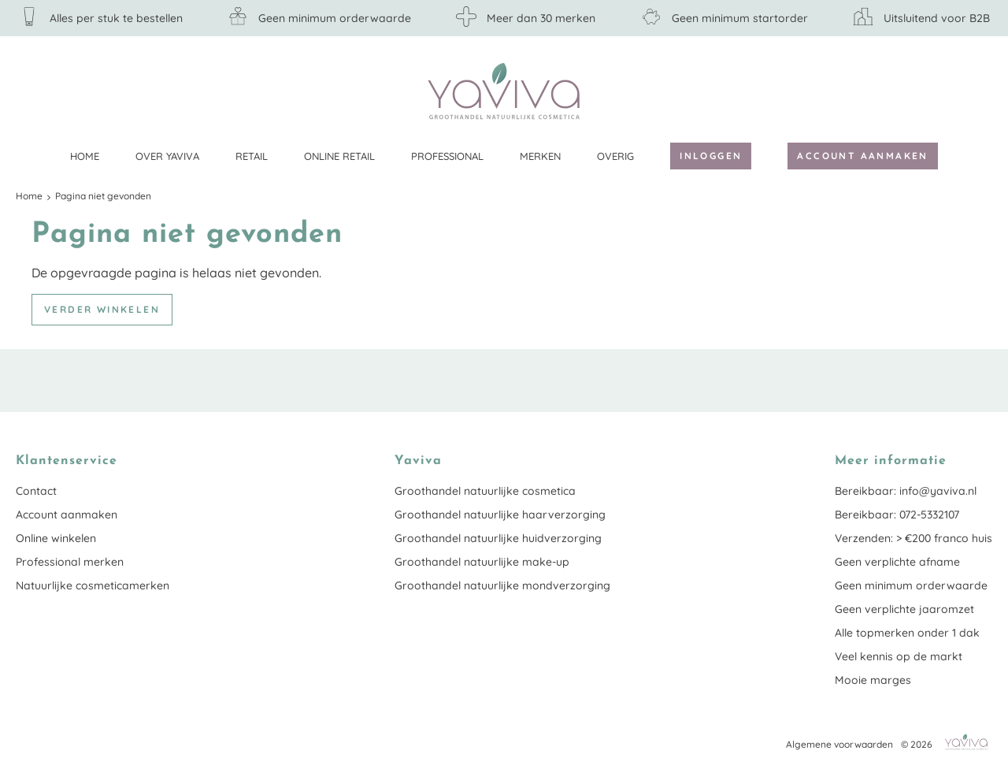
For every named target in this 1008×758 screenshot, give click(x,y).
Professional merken (70, 562)
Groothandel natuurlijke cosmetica (485, 491)
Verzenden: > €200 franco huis (913, 538)
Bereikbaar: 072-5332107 (897, 514)
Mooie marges (873, 680)
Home (84, 156)
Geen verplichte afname (897, 562)
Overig (615, 156)
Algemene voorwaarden (839, 744)
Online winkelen (56, 538)
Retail (251, 156)
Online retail (339, 156)
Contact (36, 491)
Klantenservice (980, 90)
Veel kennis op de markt (898, 656)
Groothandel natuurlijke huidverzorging (498, 538)
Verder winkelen (102, 309)
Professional (447, 156)
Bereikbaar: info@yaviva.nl (905, 491)
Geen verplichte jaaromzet (904, 609)
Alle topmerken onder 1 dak (907, 633)
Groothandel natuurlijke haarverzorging (500, 514)
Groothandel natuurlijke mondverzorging (502, 585)
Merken (540, 156)
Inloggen (711, 156)
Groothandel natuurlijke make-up (482, 562)
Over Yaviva (167, 156)
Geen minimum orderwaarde (911, 585)
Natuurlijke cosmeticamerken (92, 585)
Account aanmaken (862, 156)
